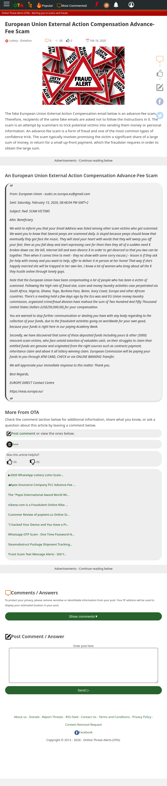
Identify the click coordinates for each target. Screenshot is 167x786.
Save (12, 444)
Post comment (20, 433)
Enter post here (84, 646)
